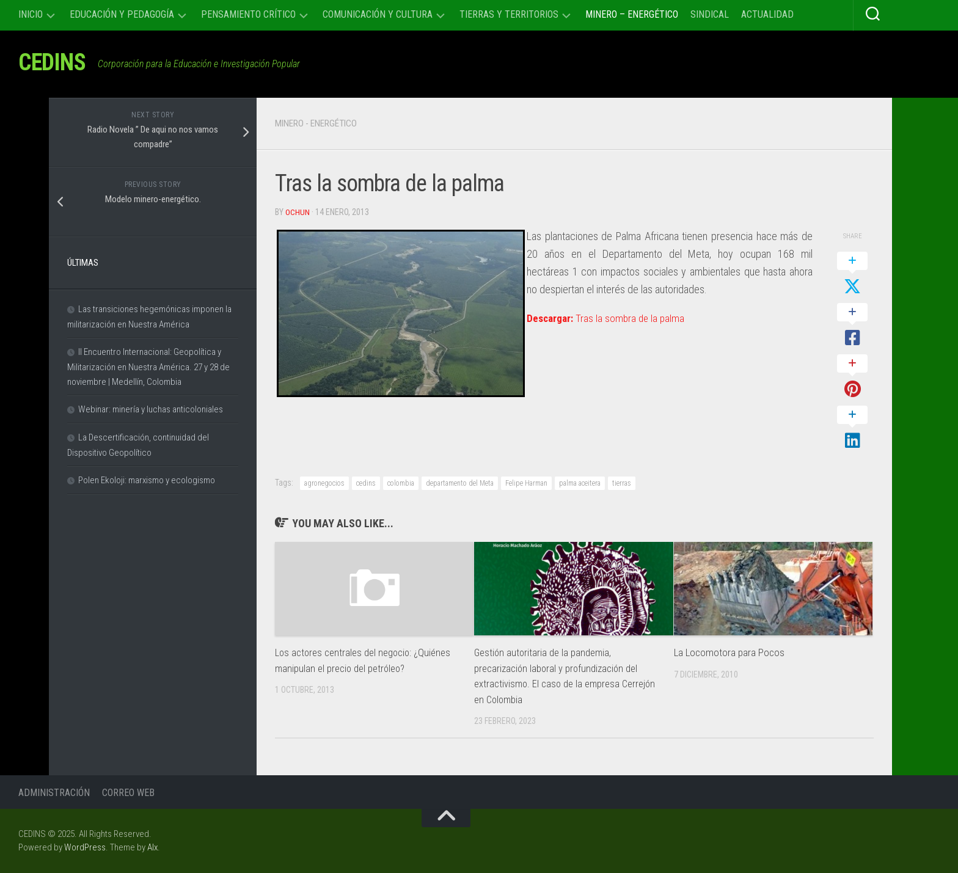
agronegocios (324, 483)
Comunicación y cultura (378, 14)
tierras (621, 483)
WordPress (85, 847)
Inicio (30, 14)
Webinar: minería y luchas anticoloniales (150, 409)
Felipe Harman (526, 483)
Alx (152, 847)
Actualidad (767, 14)
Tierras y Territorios (508, 14)
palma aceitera (580, 483)
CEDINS (55, 64)
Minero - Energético (320, 123)
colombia (400, 483)
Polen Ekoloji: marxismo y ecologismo (146, 480)
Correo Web (128, 792)
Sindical (709, 14)
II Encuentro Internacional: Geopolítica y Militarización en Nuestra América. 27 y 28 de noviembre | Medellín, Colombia (148, 366)
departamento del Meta (460, 483)
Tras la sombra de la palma (608, 318)
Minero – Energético (631, 14)
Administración (54, 792)
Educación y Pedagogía (122, 14)
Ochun (297, 212)
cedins (366, 483)
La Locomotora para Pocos (729, 652)
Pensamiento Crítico (248, 14)
